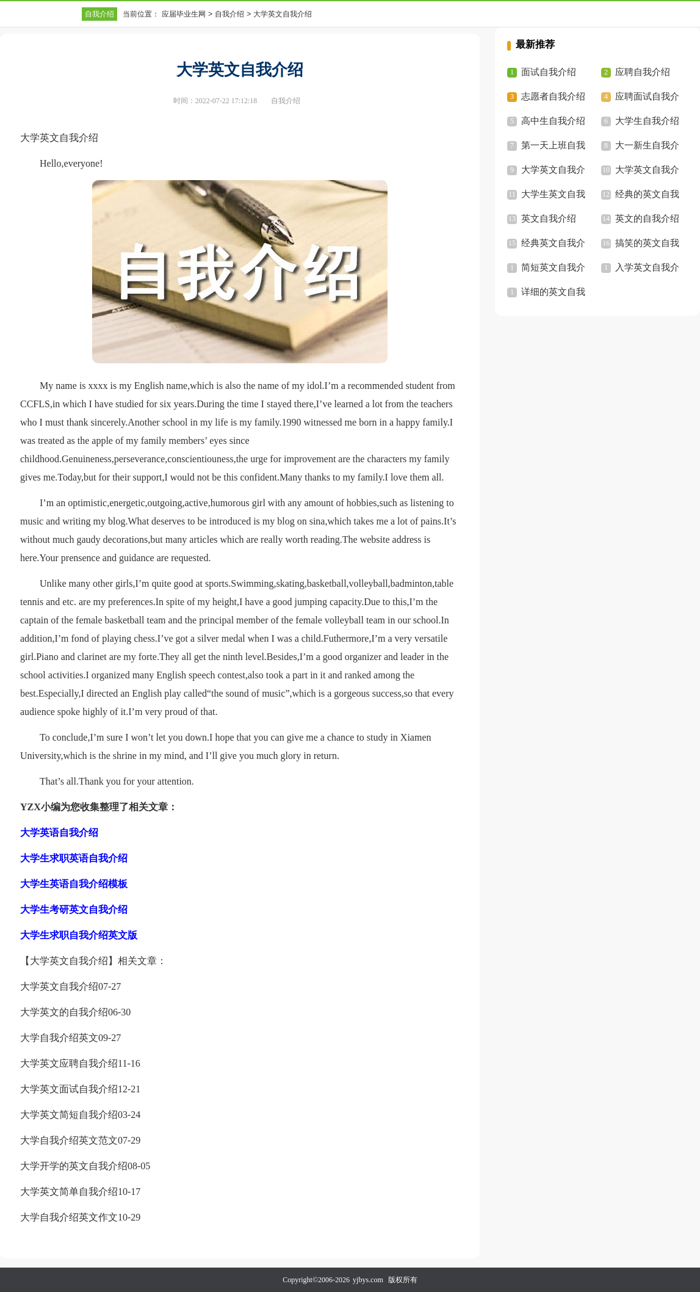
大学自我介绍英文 (59, 1038)
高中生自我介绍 (553, 121)
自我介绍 (99, 14)
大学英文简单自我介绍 (69, 1191)
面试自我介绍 (548, 72)
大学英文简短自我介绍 (69, 1114)
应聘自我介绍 (642, 72)
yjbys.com (368, 1280)
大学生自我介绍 (647, 121)
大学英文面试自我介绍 (69, 1089)
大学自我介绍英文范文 (69, 1140)
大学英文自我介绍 (59, 986)
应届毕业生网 (184, 14)
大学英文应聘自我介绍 (69, 1063)
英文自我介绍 (548, 218)
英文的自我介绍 (647, 218)
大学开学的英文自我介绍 (74, 1166)
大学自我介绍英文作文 (69, 1217)
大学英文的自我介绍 (64, 1012)
